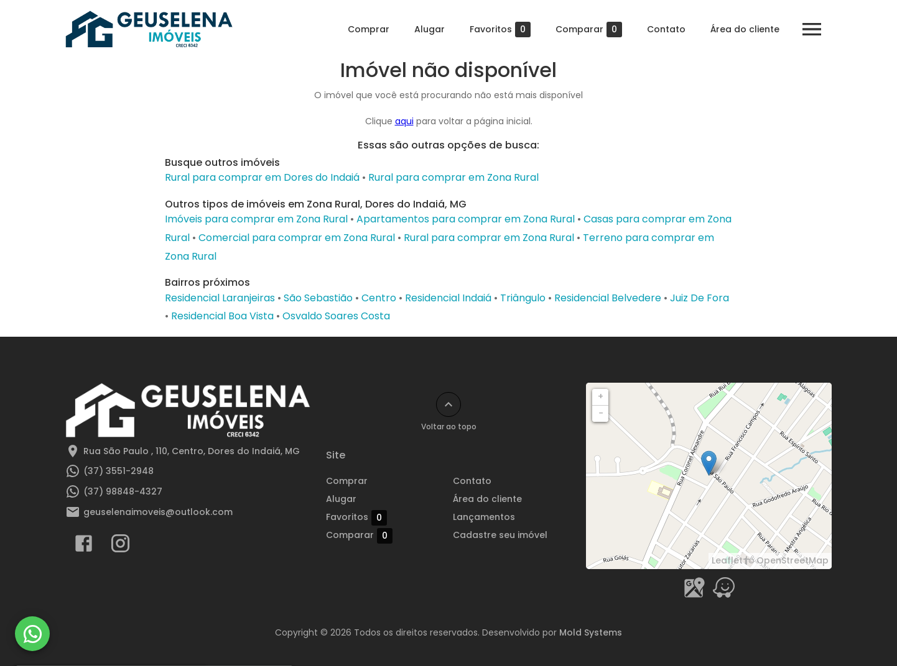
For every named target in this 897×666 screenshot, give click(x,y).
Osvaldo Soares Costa (336, 316)
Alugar (429, 29)
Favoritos (500, 29)
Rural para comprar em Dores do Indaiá (262, 177)
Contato (666, 29)
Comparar (588, 29)
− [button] (600, 413)
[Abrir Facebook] (84, 546)
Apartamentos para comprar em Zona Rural (465, 219)
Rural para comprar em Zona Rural (453, 177)
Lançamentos (484, 517)
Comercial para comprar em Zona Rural (296, 237)
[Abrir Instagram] (120, 546)
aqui (404, 121)
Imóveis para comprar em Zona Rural (256, 219)
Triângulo (523, 298)
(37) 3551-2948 (118, 471)
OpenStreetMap (792, 560)
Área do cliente (744, 29)
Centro (378, 298)
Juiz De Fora (699, 298)
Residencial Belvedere (607, 298)
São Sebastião (318, 298)
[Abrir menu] (812, 29)
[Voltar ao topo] (448, 404)
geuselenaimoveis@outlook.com (158, 512)
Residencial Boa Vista (222, 316)
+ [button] (600, 396)
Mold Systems (590, 632)
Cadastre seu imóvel (500, 535)
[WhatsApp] (32, 633)
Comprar (368, 29)
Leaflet (727, 560)
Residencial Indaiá (448, 298)
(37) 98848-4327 (122, 491)
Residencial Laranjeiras (220, 298)
